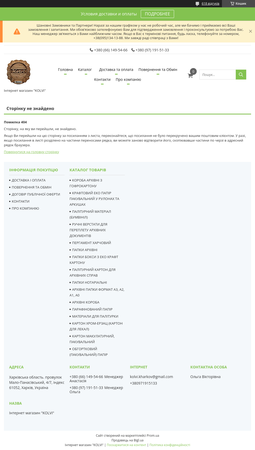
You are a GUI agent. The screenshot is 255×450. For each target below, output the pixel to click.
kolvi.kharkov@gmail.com (151, 377)
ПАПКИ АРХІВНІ (84, 249)
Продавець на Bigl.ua (127, 440)
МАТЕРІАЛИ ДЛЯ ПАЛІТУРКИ (95, 316)
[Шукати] (241, 75)
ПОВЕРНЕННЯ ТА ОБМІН (31, 187)
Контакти (102, 79)
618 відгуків (210, 3)
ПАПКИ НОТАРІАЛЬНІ (89, 282)
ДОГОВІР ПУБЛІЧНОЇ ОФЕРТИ (36, 194)
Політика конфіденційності (169, 445)
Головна (65, 69)
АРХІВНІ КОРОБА (85, 302)
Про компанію (128, 79)
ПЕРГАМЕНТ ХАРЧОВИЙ (91, 242)
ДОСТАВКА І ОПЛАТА (29, 180)
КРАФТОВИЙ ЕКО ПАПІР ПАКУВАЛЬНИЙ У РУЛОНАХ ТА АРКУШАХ (94, 199)
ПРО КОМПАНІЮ (25, 208)
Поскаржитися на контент (126, 445)
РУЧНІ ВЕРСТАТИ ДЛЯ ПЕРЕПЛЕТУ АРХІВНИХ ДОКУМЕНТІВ (88, 230)
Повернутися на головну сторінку (31, 151)
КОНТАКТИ (20, 201)
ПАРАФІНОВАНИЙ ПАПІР (92, 309)
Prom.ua (153, 435)
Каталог (85, 69)
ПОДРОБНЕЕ (157, 14)
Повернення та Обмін (157, 69)
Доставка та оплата (116, 69)
